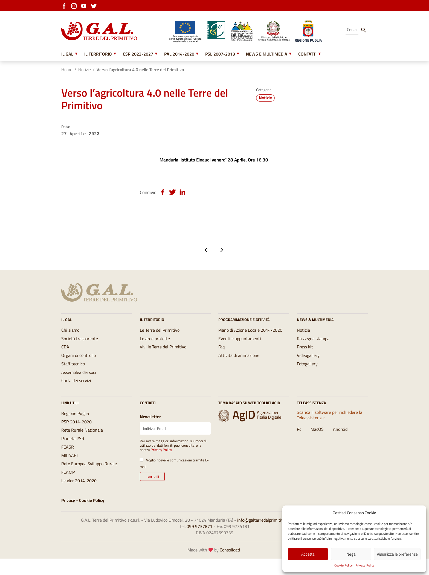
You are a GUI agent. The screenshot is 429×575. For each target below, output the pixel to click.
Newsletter (150, 424)
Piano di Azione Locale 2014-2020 (250, 334)
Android (340, 438)
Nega (351, 554)
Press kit (305, 352)
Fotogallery (307, 370)
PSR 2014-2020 (76, 430)
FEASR (67, 457)
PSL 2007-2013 (220, 54)
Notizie (84, 70)
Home (66, 70)
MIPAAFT (69, 466)
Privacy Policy (365, 565)
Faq (221, 352)
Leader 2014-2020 (79, 493)
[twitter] (95, 5)
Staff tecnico (73, 370)
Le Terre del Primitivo (159, 334)
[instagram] (75, 5)
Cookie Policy (343, 565)
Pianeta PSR (72, 448)
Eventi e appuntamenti (239, 343)
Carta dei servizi (76, 388)
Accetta (308, 554)
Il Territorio (98, 54)
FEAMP (68, 484)
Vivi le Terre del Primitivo (163, 352)
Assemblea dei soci (78, 379)
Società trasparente (79, 343)
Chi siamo (70, 334)
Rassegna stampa (313, 343)
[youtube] (85, 5)
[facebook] (65, 5)
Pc (299, 438)
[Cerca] (364, 30)
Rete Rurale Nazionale (82, 439)
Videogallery (308, 361)
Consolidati (230, 566)
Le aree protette (155, 343)
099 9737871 (199, 541)
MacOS (317, 438)
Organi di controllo (78, 361)
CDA (65, 352)
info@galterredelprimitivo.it (263, 534)
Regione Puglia (75, 421)
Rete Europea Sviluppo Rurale (89, 475)
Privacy (68, 513)
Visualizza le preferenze (397, 554)
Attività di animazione (238, 361)
